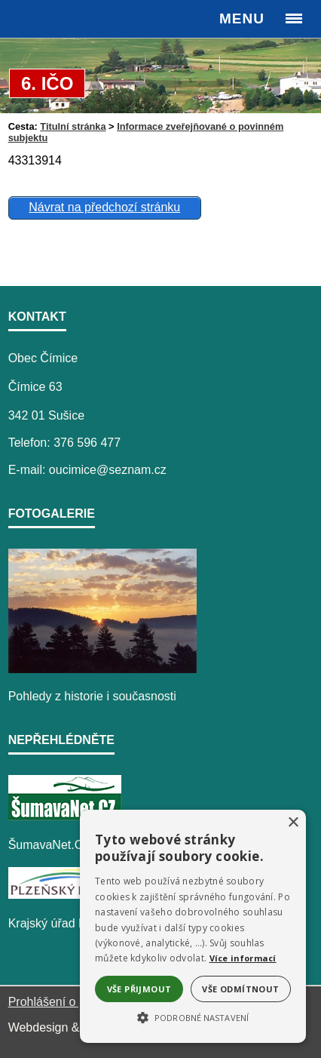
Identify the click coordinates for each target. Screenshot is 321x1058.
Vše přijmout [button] (139, 989)
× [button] (292, 823)
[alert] (193, 926)
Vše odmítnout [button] (240, 989)
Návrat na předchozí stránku (104, 207)
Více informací (243, 958)
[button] (193, 1016)
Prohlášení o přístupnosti (75, 1001)
